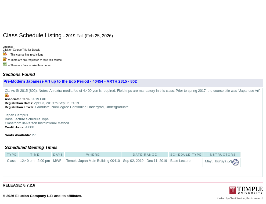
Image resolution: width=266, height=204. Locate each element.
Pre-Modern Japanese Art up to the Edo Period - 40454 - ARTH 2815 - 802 (70, 81)
